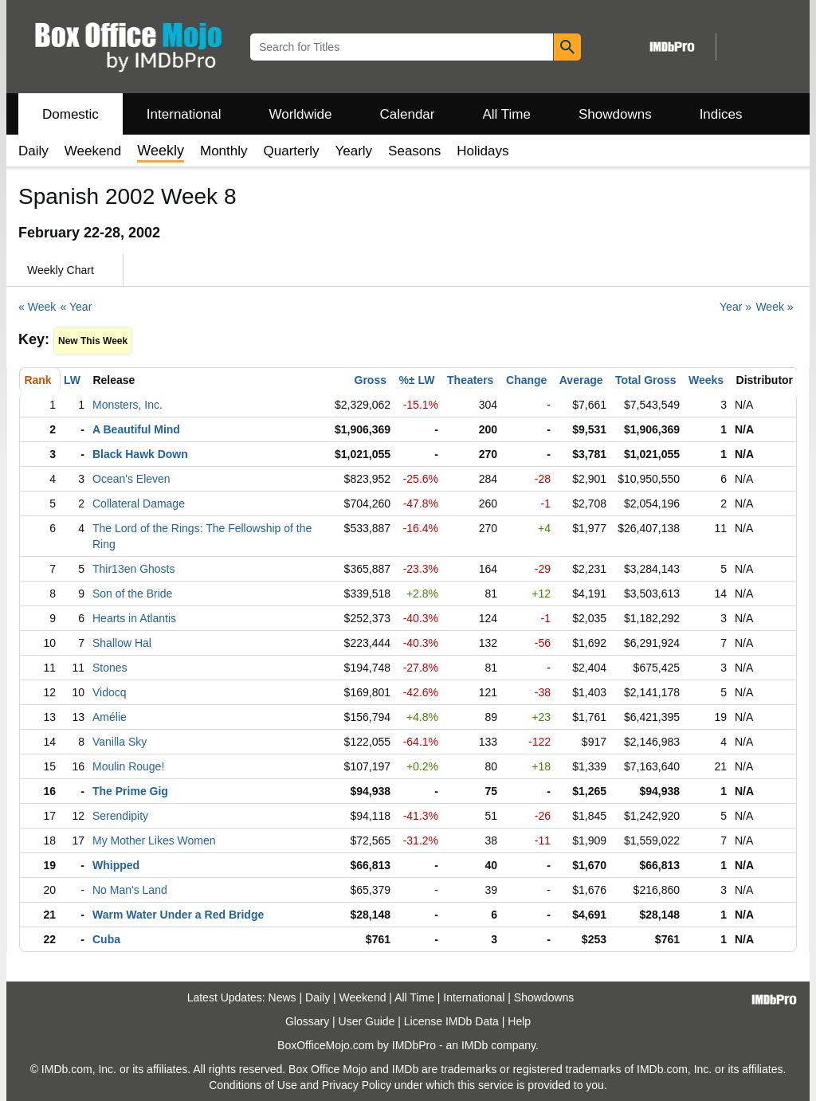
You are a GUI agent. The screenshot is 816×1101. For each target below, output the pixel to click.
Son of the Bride (132, 593)
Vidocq (109, 692)
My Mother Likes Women (154, 840)
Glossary (307, 1021)
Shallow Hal (121, 643)
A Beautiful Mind (136, 429)
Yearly (353, 151)
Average (581, 380)
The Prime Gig (130, 791)
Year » (735, 306)
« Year (76, 306)
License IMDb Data (451, 1021)
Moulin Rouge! (128, 766)
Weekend (93, 151)
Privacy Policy (356, 1085)
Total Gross (646, 380)
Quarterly (292, 151)
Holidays (482, 151)
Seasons (414, 151)
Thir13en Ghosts (133, 568)
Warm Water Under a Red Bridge (178, 914)
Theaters (470, 380)
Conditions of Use (253, 1085)
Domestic (70, 114)
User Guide (367, 1021)
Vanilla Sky (119, 741)
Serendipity (120, 815)
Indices (721, 114)
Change (526, 380)
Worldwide (300, 114)
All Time (507, 114)
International (184, 114)
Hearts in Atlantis (134, 618)
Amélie (109, 717)
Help (519, 1021)
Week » (774, 306)
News (282, 997)
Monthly (224, 151)
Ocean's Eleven (131, 478)
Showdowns (615, 114)
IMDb (474, 1045)
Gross (370, 380)
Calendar (407, 114)
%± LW (416, 380)
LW (72, 380)
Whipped (115, 865)
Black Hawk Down (140, 454)
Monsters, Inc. (127, 404)
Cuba (106, 939)
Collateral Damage (138, 503)
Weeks (706, 380)
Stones (110, 667)
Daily (33, 151)
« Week (37, 306)
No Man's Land (129, 890)
